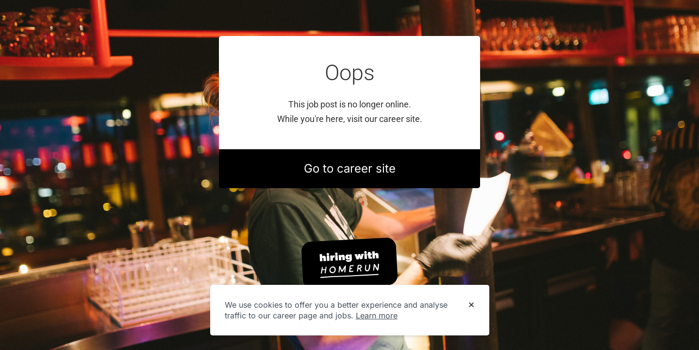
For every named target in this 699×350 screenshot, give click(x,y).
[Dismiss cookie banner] (471, 305)
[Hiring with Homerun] (349, 263)
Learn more (377, 315)
